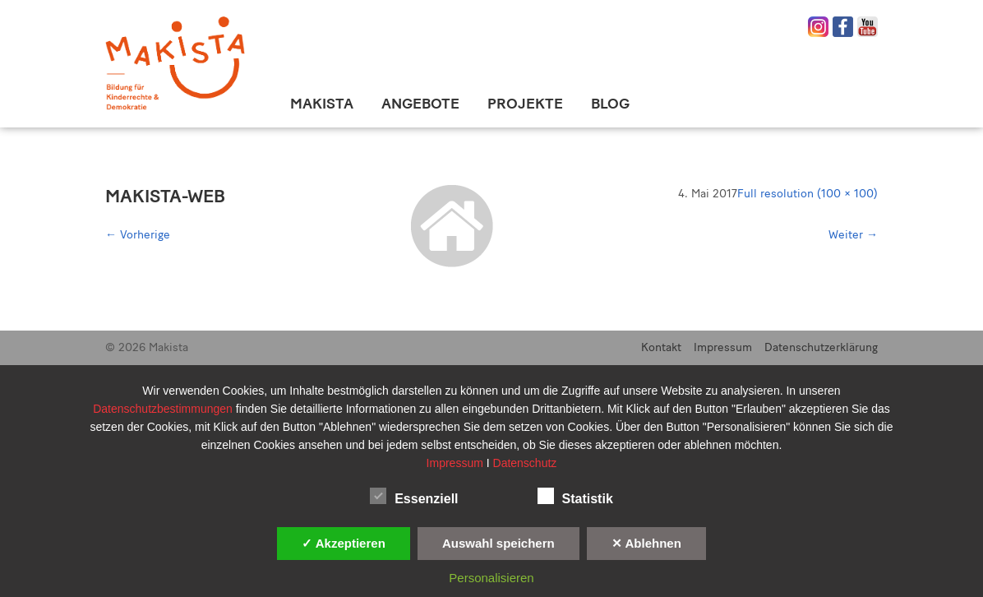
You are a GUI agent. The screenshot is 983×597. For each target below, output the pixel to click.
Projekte (525, 104)
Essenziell (414, 496)
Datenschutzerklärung (821, 347)
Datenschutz (525, 463)
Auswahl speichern (498, 543)
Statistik (575, 496)
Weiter (853, 235)
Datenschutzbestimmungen (164, 408)
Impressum (723, 347)
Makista (321, 104)
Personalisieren (491, 578)
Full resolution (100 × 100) (807, 194)
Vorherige (137, 235)
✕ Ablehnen (646, 543)
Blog (610, 104)
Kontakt (661, 347)
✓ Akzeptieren (343, 543)
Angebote (420, 104)
